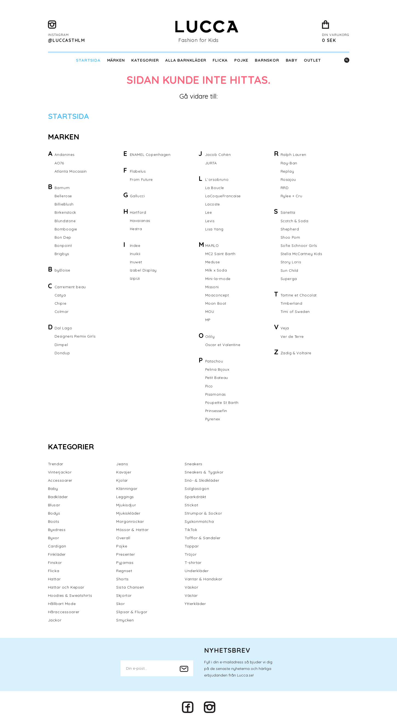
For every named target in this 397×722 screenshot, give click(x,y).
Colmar (62, 310)
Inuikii (135, 253)
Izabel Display (143, 269)
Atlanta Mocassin (71, 171)
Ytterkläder (195, 602)
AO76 (59, 162)
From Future (142, 179)
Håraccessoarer (63, 610)
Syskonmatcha (199, 520)
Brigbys (62, 253)
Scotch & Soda (295, 220)
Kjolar (122, 478)
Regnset (124, 569)
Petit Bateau (217, 376)
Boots (53, 520)
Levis (210, 220)
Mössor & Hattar (132, 528)
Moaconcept (217, 294)
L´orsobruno (217, 179)
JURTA (211, 162)
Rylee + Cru (292, 195)
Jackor (55, 618)
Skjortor (124, 594)
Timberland (292, 302)
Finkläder (57, 552)
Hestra (136, 228)
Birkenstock (66, 212)
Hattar (54, 577)
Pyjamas (124, 561)
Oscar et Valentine (223, 343)
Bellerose (63, 195)
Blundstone (65, 220)
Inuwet (136, 261)
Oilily (210, 335)
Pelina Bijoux (217, 368)
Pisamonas (216, 392)
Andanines (65, 154)
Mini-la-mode (218, 277)
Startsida (88, 60)
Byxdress (57, 528)
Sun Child (290, 269)
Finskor (55, 561)
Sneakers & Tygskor (204, 470)
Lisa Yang (214, 228)
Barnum (62, 187)
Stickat (191, 503)
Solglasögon (197, 487)
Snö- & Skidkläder (202, 478)
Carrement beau (71, 286)
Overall (123, 536)
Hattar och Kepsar (66, 585)
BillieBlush (64, 203)
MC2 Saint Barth (221, 253)
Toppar (192, 544)
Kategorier (145, 60)
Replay (287, 171)
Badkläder (58, 495)
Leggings (125, 495)
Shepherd (290, 228)
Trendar (55, 462)
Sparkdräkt (195, 495)
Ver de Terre (292, 335)
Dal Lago (63, 327)
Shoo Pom (291, 236)
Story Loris (291, 261)
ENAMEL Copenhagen (151, 154)
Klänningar (126, 487)
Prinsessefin (217, 409)
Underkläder (197, 569)
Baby (291, 60)
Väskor (191, 585)
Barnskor (267, 60)
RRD (285, 187)
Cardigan (57, 544)
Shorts (122, 577)
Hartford (138, 212)
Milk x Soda (216, 269)
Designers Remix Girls (76, 335)
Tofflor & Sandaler (203, 536)
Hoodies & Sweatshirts (70, 594)
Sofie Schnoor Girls (299, 244)
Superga (289, 277)
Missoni (212, 286)
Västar (191, 594)
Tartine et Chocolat (300, 294)
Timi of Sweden (296, 310)
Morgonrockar (130, 520)
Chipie (61, 302)
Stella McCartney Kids (302, 253)
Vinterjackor (60, 470)
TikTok (191, 528)
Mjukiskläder (128, 511)
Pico (209, 384)
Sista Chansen (130, 585)
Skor (120, 602)
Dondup (62, 351)
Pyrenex (213, 417)
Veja (285, 327)
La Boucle (214, 187)
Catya (61, 294)
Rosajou (289, 179)
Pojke (241, 60)
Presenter (125, 552)
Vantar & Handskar (203, 577)
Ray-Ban (289, 162)
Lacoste (213, 203)
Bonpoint (63, 244)
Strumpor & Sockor (203, 511)
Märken (116, 60)
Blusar (54, 503)
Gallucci (137, 195)
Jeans (122, 462)
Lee (208, 212)
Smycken (125, 618)
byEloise (63, 269)
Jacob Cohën (218, 154)
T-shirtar (193, 561)
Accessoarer (60, 478)
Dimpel (61, 343)
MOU (210, 310)
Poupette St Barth (222, 401)
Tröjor (191, 552)
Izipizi (135, 277)
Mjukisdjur (126, 503)
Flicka (220, 60)
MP (208, 318)
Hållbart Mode (62, 602)
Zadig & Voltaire (297, 351)
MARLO (212, 244)
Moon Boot (216, 302)
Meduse (212, 261)
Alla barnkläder (185, 60)
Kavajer (123, 470)
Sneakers (193, 462)
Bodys (54, 511)
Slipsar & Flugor (131, 610)
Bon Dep (63, 236)
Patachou (214, 360)
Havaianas (140, 220)
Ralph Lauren (293, 154)
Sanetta (288, 212)
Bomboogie (66, 228)
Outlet (312, 60)
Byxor (53, 536)
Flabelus (138, 171)
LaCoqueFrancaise (223, 195)
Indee (135, 244)
